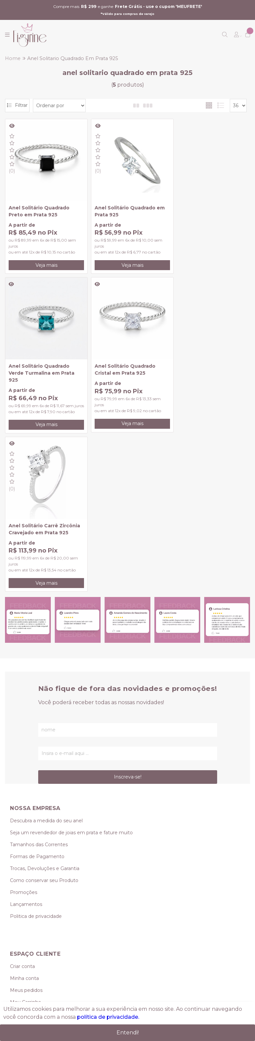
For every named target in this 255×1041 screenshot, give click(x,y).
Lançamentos (26, 750)
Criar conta (22, 812)
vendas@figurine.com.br (44, 934)
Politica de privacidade (36, 762)
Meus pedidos (26, 836)
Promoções (23, 738)
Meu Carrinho (25, 848)
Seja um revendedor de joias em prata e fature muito (71, 678)
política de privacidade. (108, 1017)
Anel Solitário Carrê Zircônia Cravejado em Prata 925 (125, 371)
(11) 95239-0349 (33, 922)
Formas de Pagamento (37, 702)
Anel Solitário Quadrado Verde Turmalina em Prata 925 (205, 210)
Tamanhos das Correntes (39, 690)
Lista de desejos (28, 860)
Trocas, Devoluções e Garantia (44, 714)
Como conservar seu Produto (44, 726)
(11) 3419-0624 (26, 910)
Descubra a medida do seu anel (46, 666)
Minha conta (24, 824)
